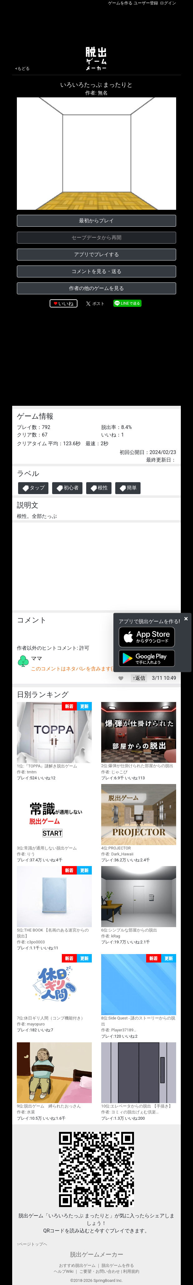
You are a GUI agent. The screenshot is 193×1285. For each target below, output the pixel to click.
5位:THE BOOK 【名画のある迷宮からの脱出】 (54, 902)
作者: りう (26, 854)
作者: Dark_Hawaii (117, 854)
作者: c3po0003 (31, 942)
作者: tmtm (27, 772)
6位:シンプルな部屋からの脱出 (138, 899)
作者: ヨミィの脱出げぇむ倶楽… (130, 1112)
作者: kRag (110, 936)
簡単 (128, 488)
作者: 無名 (96, 93)
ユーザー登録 (146, 3)
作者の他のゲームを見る (96, 288)
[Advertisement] (96, 24)
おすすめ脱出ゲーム (77, 1265)
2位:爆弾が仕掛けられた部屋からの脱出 (138, 735)
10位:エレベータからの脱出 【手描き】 (138, 1075)
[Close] (186, 618)
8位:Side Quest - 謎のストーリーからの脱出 (138, 990)
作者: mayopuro (31, 1024)
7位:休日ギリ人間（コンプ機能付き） (54, 987)
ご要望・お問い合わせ (99, 1271)
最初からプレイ (96, 221)
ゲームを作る (120, 3)
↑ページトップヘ (32, 1244)
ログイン (168, 3)
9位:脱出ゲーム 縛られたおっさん (54, 1075)
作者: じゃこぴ (114, 772)
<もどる (22, 68)
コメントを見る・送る (96, 271)
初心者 (67, 488)
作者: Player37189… (118, 1030)
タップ (33, 488)
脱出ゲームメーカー (96, 1254)
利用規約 (131, 1271)
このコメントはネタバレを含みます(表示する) (82, 669)
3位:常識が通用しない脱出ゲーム (54, 817)
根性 (99, 488)
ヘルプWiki (63, 1271)
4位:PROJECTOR (138, 817)
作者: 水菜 (26, 1112)
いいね (65, 304)
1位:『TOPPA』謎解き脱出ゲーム (54, 735)
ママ (36, 658)
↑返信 (139, 678)
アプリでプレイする (96, 254)
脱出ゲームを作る (117, 1265)
